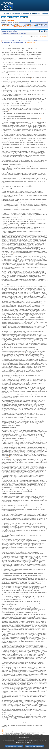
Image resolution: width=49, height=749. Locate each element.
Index (4, 17)
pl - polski (36, 13)
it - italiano (25, 13)
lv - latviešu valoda (27, 13)
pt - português (37, 13)
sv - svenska (47, 13)
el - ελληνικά (16, 13)
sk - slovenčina (41, 13)
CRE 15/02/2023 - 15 (19, 26)
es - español (7, 13)
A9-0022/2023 (5, 25)
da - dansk (10, 13)
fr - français (19, 13)
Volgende (15, 17)
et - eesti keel (14, 13)
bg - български (5, 13)
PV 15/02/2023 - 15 (18, 25)
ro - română (39, 13)
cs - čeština (8, 13)
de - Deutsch (12, 13)
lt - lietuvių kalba (28, 13)
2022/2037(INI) (10, 20)
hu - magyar (30, 13)
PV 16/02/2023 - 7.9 (30, 25)
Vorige (10, 17)
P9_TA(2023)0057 (41, 25)
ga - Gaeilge (21, 13)
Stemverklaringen (29, 26)
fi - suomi (45, 13)
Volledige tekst (25, 17)
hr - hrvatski (23, 13)
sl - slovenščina (43, 13)
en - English (18, 13)
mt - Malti (32, 13)
